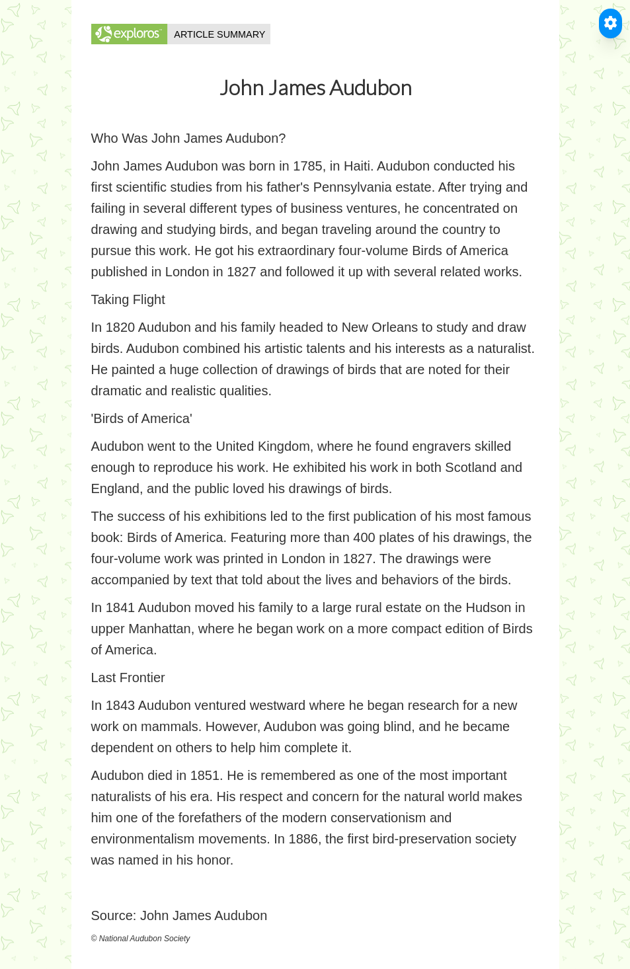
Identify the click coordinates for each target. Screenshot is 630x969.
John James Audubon (203, 915)
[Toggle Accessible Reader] (610, 23)
